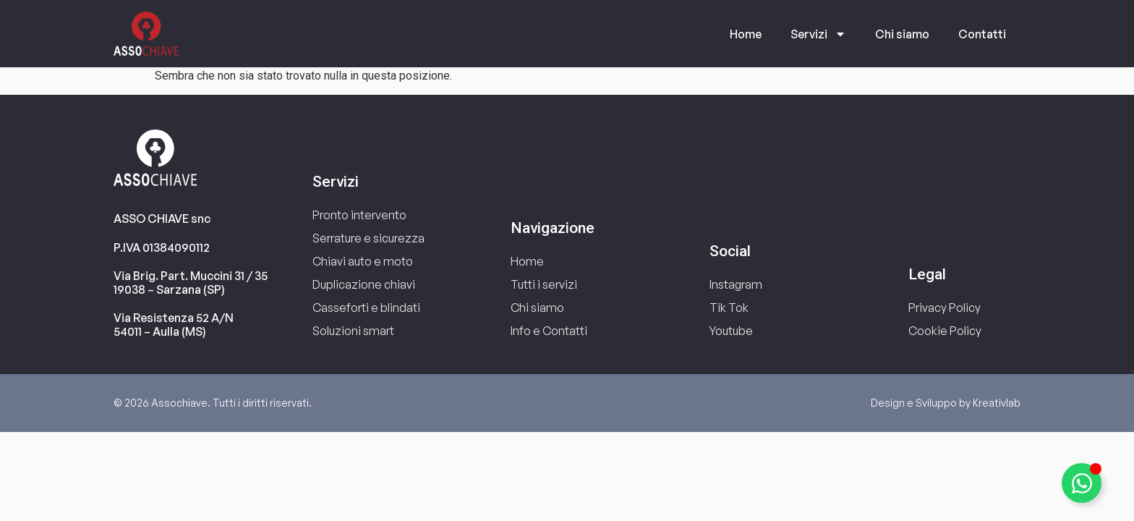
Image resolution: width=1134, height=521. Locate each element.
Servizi (818, 34)
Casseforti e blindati (366, 307)
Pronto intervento (359, 215)
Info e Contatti (549, 330)
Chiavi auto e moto (362, 261)
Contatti (982, 34)
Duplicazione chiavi (363, 284)
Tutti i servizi (544, 284)
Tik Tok (729, 307)
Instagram (735, 284)
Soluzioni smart (353, 330)
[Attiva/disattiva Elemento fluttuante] (1081, 483)
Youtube (731, 330)
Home (746, 34)
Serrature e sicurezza (368, 238)
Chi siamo (902, 34)
